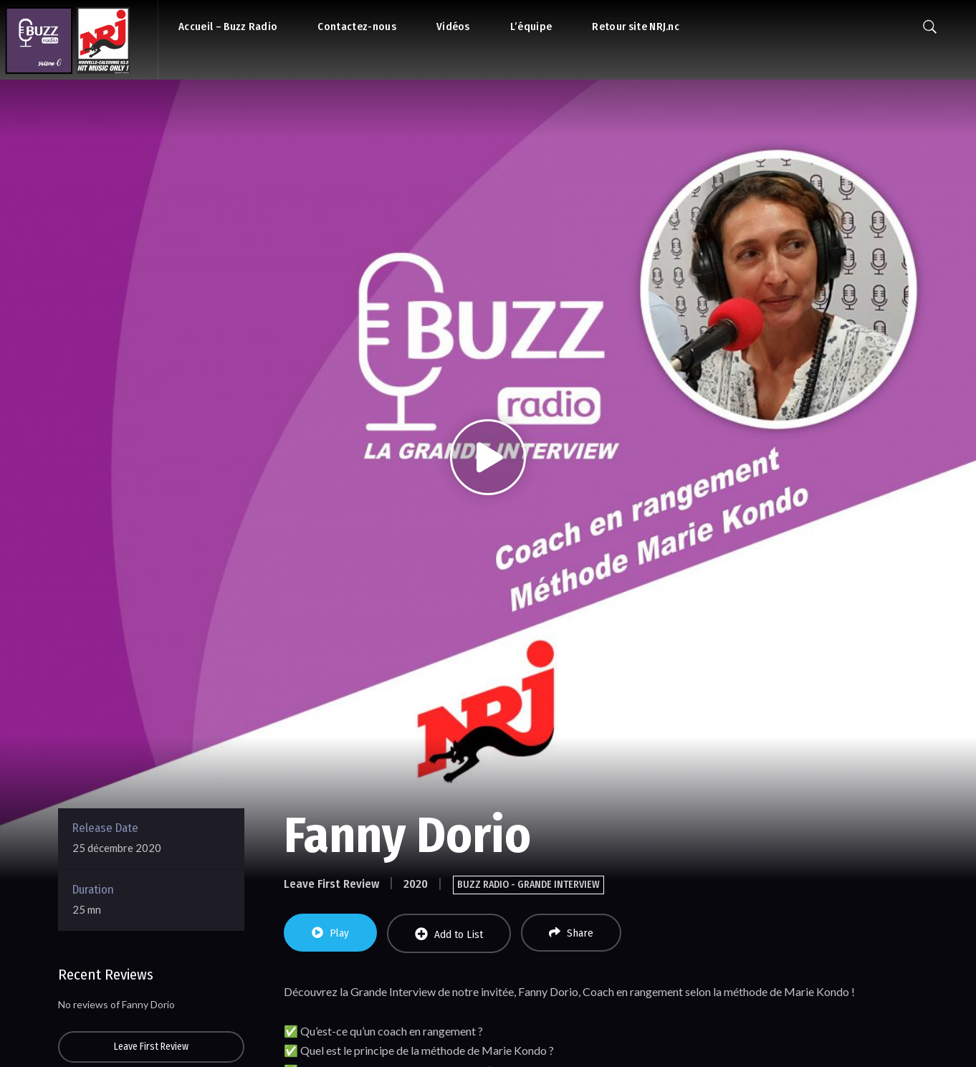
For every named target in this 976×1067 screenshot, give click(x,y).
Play (330, 933)
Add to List (449, 934)
